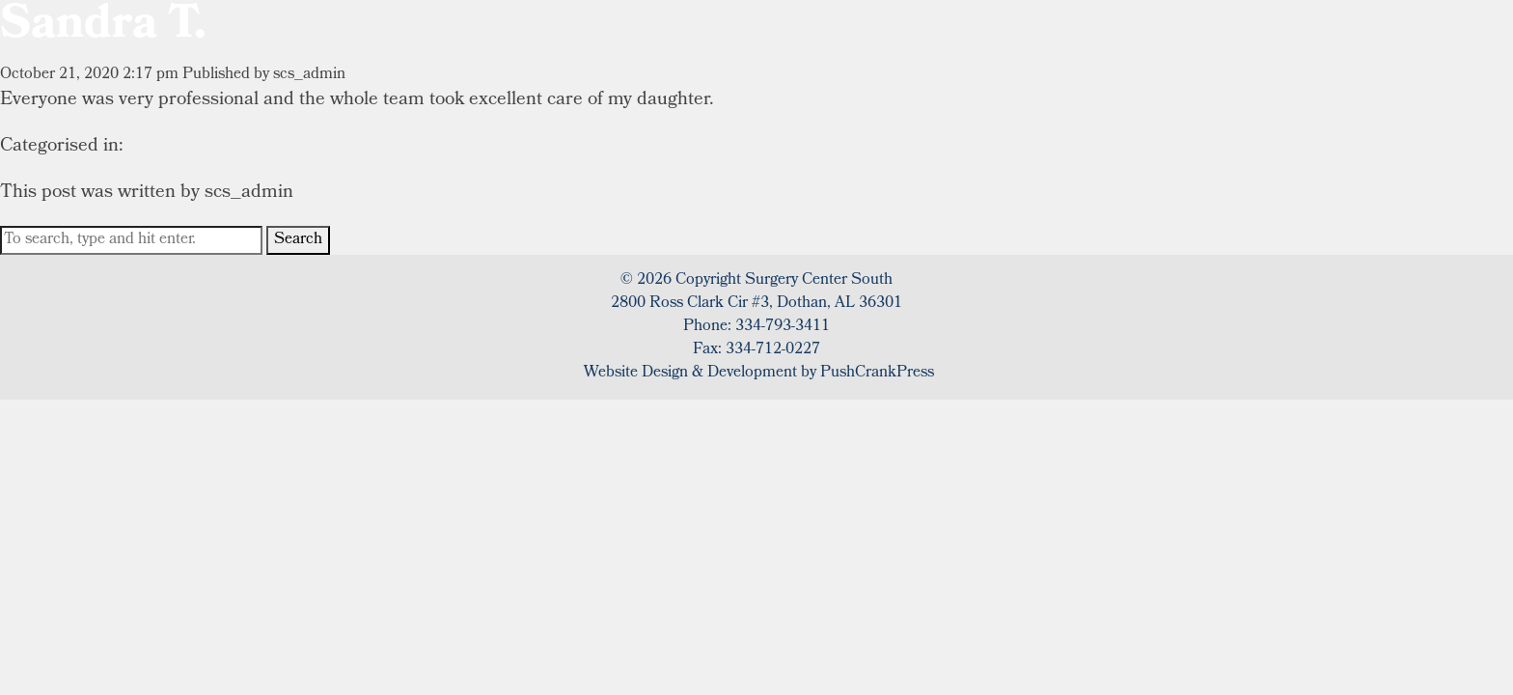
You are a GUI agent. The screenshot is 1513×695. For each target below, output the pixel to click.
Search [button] (298, 240)
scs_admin (309, 75)
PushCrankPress (877, 373)
